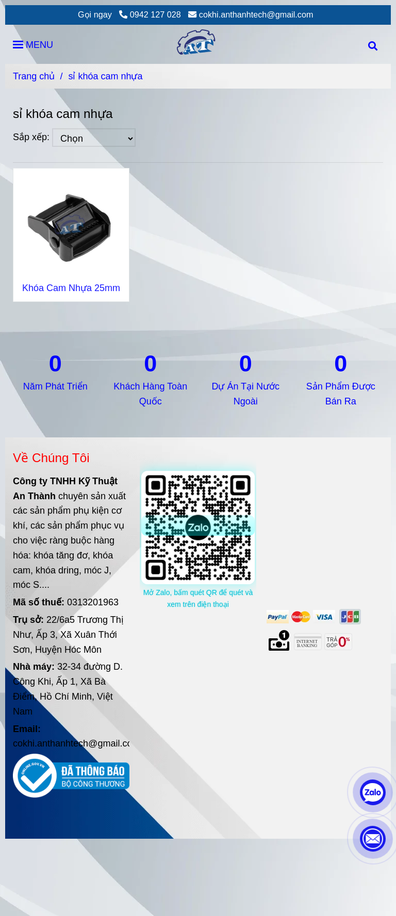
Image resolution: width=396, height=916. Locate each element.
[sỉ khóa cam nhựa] (198, 44)
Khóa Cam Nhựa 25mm (71, 288)
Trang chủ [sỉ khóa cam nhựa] (34, 76)
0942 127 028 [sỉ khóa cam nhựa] (150, 14)
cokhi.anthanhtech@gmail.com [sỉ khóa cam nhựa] (250, 14)
